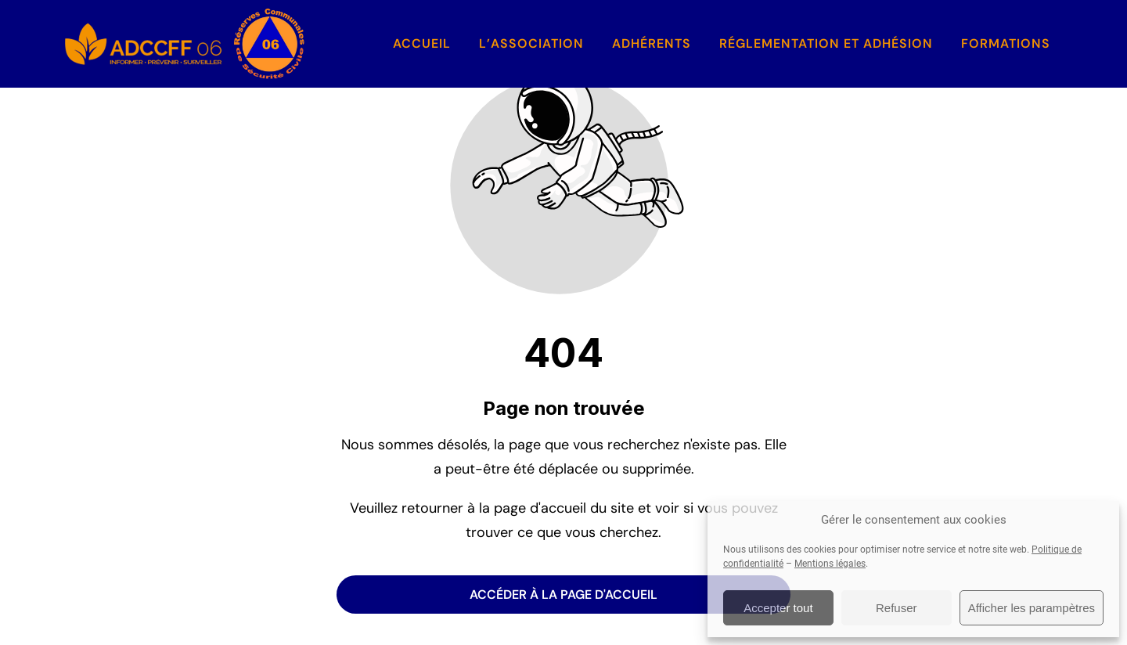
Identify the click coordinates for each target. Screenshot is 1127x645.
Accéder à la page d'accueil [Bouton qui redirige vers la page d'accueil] (563, 594)
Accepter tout (778, 607)
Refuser (896, 607)
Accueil (422, 43)
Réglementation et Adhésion (826, 43)
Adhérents (651, 43)
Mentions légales (830, 563)
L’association (531, 43)
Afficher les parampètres (1031, 607)
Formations (1005, 43)
